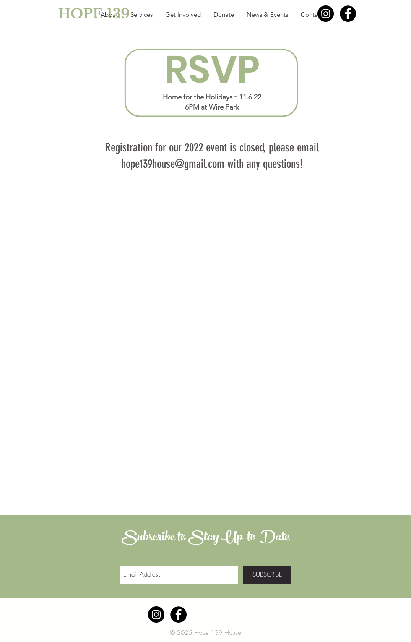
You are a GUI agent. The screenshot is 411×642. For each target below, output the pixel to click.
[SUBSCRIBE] (267, 575)
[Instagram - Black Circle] (325, 13)
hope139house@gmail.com (172, 164)
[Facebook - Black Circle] (348, 13)
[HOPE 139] (75, 14)
